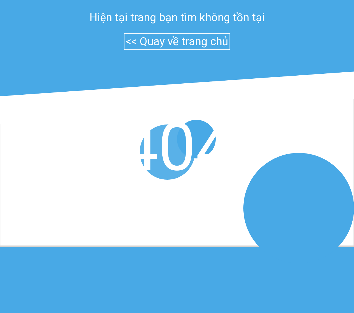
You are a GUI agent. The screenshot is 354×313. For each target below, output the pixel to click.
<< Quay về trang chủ (177, 41)
